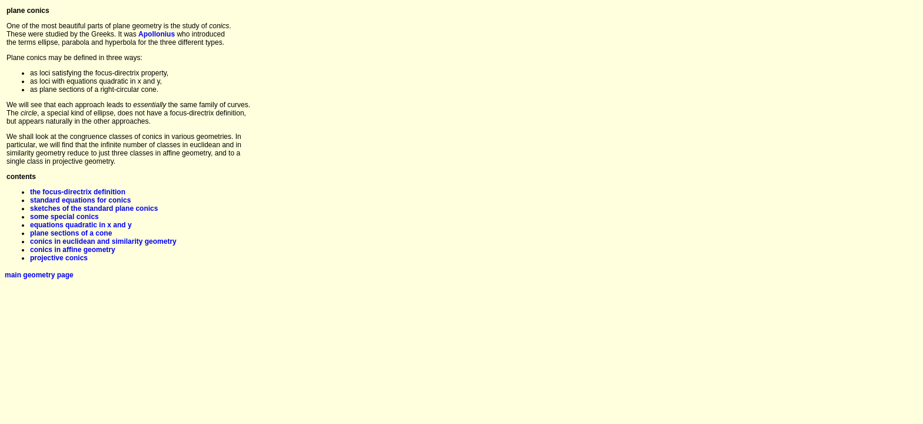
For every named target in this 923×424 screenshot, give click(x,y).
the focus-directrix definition (77, 192)
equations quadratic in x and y (81, 225)
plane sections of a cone (71, 233)
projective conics (59, 258)
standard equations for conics (80, 200)
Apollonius (156, 34)
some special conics (64, 217)
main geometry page (39, 275)
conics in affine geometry (72, 250)
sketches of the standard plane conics (94, 208)
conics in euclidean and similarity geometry (103, 241)
